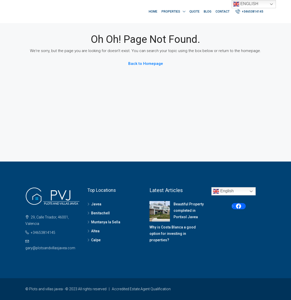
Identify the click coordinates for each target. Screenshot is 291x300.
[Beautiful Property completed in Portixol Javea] (159, 211)
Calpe (96, 240)
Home (153, 11)
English (245, 4)
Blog (207, 11)
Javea (96, 204)
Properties (170, 11)
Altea (95, 231)
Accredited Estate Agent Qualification (141, 289)
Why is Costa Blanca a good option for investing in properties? (172, 233)
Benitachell (100, 213)
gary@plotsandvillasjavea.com (50, 248)
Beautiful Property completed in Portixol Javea (189, 210)
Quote (194, 11)
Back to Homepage (145, 63)
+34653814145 (249, 11)
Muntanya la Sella (105, 222)
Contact (222, 11)
